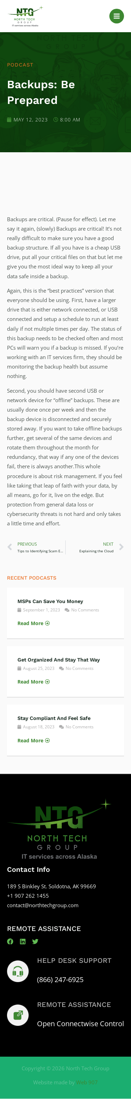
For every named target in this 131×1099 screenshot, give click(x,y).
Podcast (20, 65)
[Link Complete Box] (65, 613)
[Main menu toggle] (116, 16)
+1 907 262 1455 (28, 895)
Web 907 (87, 1082)
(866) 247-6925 (60, 979)
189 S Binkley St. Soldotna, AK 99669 (51, 886)
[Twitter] (35, 941)
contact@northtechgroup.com (43, 905)
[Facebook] (10, 941)
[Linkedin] (23, 941)
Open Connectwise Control (80, 1023)
